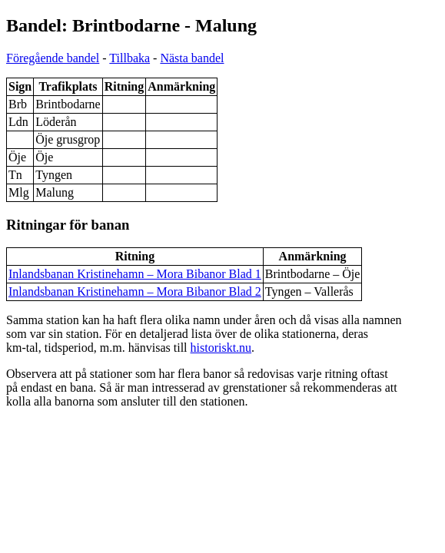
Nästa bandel (192, 58)
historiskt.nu (221, 347)
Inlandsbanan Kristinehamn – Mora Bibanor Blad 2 (134, 291)
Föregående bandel (52, 58)
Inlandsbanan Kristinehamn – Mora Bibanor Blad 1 (134, 273)
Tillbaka (129, 58)
